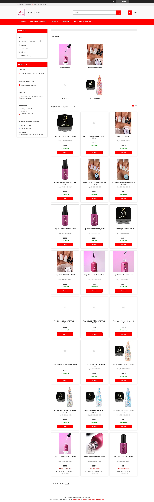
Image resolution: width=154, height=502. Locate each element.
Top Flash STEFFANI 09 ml (123, 136)
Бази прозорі (65, 68)
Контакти (66, 22)
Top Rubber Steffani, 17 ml (123, 275)
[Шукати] (118, 12)
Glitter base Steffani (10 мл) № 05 (123, 365)
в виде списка (136, 106)
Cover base (124, 68)
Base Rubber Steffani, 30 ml (65, 136)
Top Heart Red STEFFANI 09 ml (65, 364)
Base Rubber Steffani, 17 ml (94, 457)
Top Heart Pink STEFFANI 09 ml (123, 322)
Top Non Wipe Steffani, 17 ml (94, 229)
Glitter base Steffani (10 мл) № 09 (123, 411)
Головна (22, 22)
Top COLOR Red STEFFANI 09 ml (65, 322)
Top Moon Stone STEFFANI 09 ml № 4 (123, 183)
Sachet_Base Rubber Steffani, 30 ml (94, 137)
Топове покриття (94, 68)
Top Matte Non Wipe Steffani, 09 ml (65, 183)
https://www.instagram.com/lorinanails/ (31, 134)
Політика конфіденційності (96, 499)
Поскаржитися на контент (79, 499)
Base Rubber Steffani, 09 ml (65, 457)
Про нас (55, 22)
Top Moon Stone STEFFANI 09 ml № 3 (94, 183)
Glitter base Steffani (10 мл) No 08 (94, 411)
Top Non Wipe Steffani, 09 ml (65, 229)
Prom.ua (87, 497)
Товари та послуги (38, 22)
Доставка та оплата (82, 22)
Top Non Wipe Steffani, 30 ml (123, 229)
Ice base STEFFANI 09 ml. (123, 457)
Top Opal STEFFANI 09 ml (65, 275)
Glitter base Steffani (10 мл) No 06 (65, 411)
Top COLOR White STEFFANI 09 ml (94, 322)
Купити (65, 152)
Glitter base (65, 98)
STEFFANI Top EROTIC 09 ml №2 (94, 365)
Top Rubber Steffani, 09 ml (94, 275)
